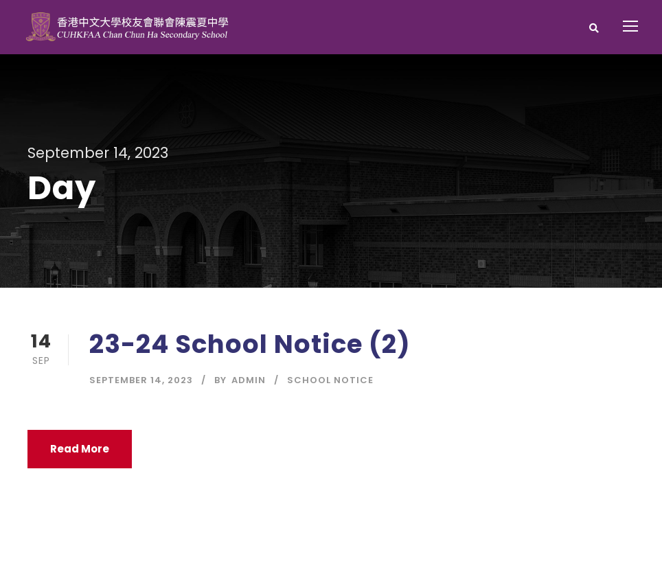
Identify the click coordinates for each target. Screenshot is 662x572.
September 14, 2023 (141, 380)
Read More (79, 449)
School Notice (330, 380)
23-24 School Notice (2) (250, 344)
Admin (248, 380)
